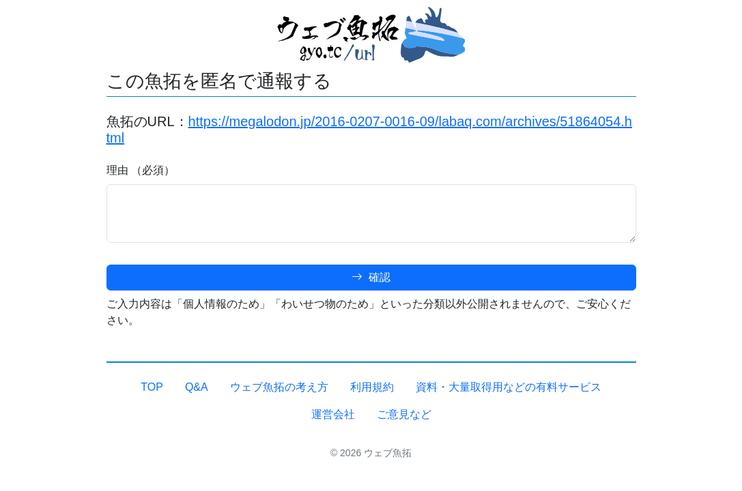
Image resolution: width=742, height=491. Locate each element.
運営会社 (333, 414)
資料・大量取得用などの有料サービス (508, 387)
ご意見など (404, 414)
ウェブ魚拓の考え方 (279, 387)
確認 (371, 277)
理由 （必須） (140, 170)
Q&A (196, 387)
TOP (152, 387)
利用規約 (372, 387)
